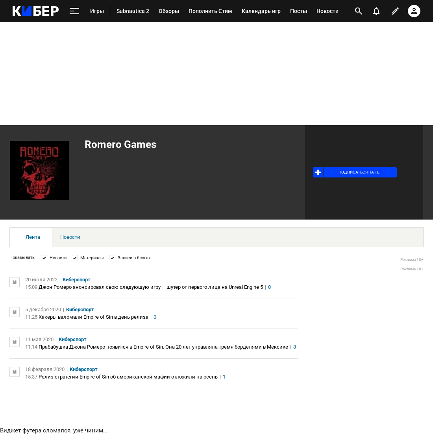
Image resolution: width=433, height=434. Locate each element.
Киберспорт (77, 280)
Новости (70, 237)
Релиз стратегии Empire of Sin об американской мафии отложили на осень (128, 377)
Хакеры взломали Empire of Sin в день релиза (93, 317)
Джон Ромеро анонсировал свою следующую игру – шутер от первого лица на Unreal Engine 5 (151, 287)
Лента (33, 237)
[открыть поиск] (358, 11)
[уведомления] (376, 11)
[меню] (74, 11)
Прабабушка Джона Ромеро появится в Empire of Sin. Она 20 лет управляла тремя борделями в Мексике (163, 347)
